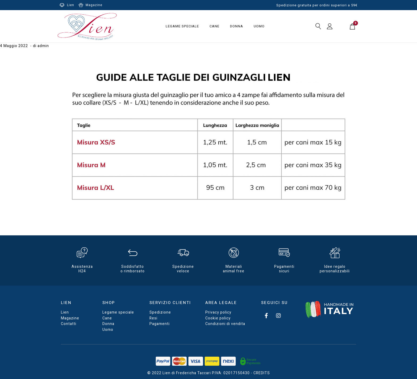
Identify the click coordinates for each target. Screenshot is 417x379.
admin (43, 46)
